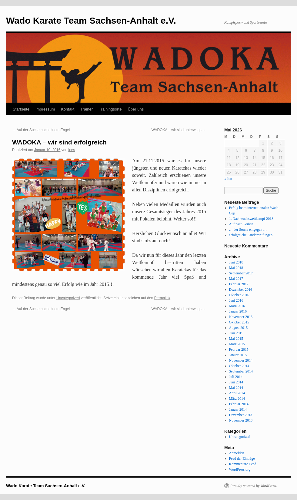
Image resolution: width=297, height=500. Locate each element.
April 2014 (237, 393)
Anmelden (236, 453)
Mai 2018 (236, 268)
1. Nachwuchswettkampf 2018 (251, 219)
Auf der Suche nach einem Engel (41, 130)
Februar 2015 (239, 349)
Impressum (45, 109)
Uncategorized (68, 298)
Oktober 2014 (239, 366)
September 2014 (241, 371)
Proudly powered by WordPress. (253, 486)
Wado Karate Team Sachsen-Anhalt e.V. (91, 20)
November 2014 (241, 360)
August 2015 (238, 328)
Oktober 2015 (239, 322)
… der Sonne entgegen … (248, 229)
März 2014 (237, 398)
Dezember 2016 (240, 289)
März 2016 (237, 306)
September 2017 (241, 273)
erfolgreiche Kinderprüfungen (251, 235)
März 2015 (237, 344)
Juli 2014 (235, 377)
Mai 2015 (236, 338)
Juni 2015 (236, 333)
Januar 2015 (238, 355)
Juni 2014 (236, 382)
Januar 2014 (238, 409)
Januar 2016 (238, 311)
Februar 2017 (239, 284)
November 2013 (241, 420)
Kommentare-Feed (242, 464)
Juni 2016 (236, 300)
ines (71, 150)
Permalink (162, 298)
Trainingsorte (110, 109)
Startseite (21, 109)
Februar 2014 (239, 404)
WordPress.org (239, 469)
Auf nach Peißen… (243, 224)
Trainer (86, 109)
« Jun (228, 179)
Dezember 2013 (240, 415)
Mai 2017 (236, 278)
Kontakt (67, 109)
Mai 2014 (236, 388)
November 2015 (241, 317)
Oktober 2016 (239, 295)
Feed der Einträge (242, 458)
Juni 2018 (236, 262)
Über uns (136, 109)
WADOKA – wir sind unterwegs (179, 130)
